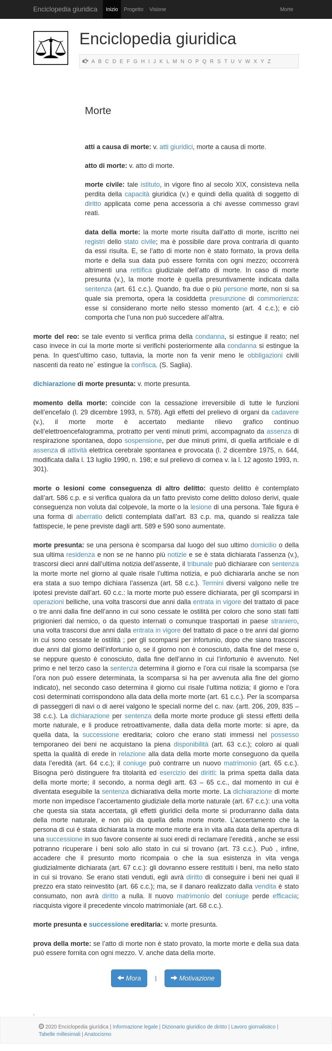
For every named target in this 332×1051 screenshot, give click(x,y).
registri (95, 241)
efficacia (285, 896)
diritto (93, 203)
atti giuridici (176, 147)
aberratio (89, 516)
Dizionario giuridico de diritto (194, 1027)
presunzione (228, 298)
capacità (137, 194)
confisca (143, 365)
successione (101, 734)
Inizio (112, 9)
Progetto (133, 9)
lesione (200, 507)
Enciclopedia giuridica (65, 9)
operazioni (48, 602)
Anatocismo (97, 1034)
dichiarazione (54, 383)
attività (77, 450)
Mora (133, 978)
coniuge (134, 763)
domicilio (263, 545)
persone (236, 289)
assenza (279, 431)
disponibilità (191, 744)
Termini (213, 583)
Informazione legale (135, 1027)
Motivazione (197, 978)
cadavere (285, 412)
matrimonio (240, 763)
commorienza (277, 298)
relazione (132, 754)
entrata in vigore (217, 602)
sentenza (98, 289)
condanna (210, 336)
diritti (208, 772)
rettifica (141, 270)
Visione (157, 9)
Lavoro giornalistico (253, 1027)
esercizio (173, 772)
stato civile (140, 241)
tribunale (200, 564)
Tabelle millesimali (59, 1034)
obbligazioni (265, 355)
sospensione (143, 440)
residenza (80, 554)
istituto (150, 184)
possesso (285, 734)
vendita (265, 886)
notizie (177, 554)
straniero (284, 621)
